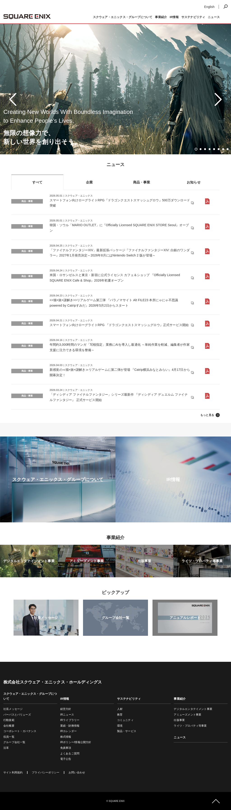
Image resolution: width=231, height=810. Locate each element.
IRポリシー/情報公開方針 (75, 742)
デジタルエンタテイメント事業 (193, 709)
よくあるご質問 (69, 753)
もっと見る (207, 415)
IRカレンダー (68, 731)
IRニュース (67, 714)
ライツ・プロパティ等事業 (190, 725)
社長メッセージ (13, 709)
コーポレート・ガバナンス (19, 731)
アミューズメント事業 (187, 714)
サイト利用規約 (13, 772)
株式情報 (65, 736)
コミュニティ (125, 720)
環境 (119, 725)
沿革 (6, 747)
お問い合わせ (77, 772)
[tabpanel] (115, 99)
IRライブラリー (69, 720)
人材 (119, 709)
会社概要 (8, 725)
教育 (119, 714)
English (209, 6)
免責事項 (65, 747)
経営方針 (65, 709)
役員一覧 (8, 736)
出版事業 (179, 720)
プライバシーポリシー (45, 772)
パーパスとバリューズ (17, 714)
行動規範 (8, 720)
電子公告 (65, 759)
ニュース (214, 17)
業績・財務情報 (69, 725)
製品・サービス (126, 731)
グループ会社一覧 (14, 742)
